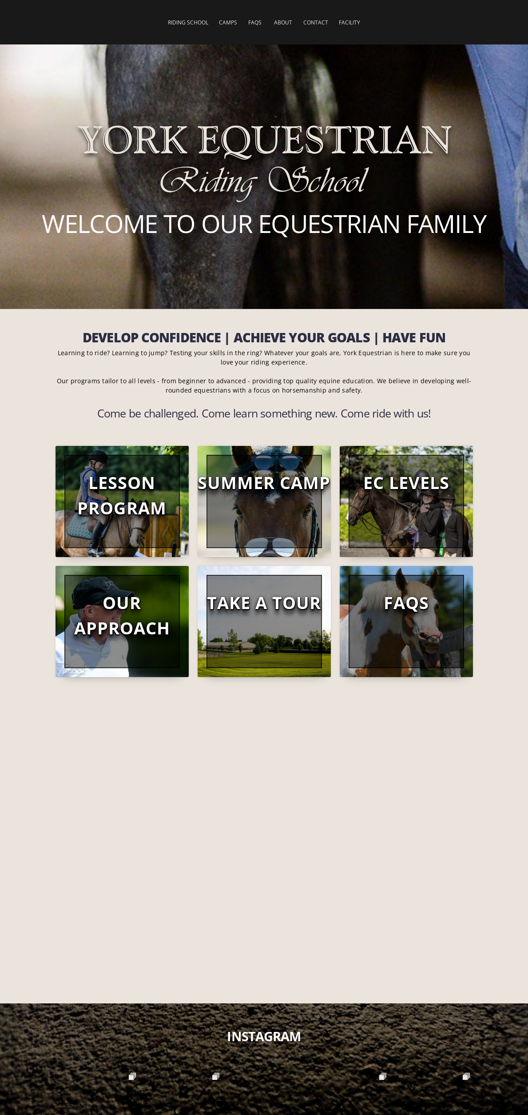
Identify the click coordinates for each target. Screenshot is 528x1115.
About (283, 22)
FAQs (255, 22)
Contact (315, 22)
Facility (349, 22)
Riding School (188, 22)
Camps (228, 22)
